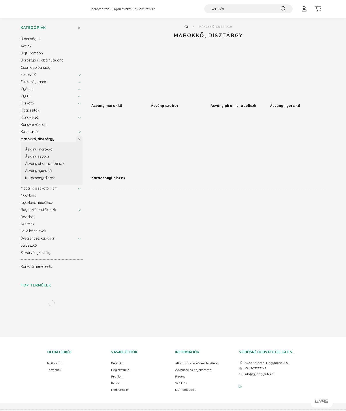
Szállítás (181, 387)
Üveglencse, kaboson (38, 242)
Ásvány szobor (37, 160)
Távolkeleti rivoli (33, 234)
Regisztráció (120, 373)
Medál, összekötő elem (39, 192)
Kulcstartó (29, 135)
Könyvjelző (29, 121)
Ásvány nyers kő (38, 174)
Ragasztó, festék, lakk (38, 213)
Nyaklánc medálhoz (37, 206)
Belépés (117, 367)
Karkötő (27, 106)
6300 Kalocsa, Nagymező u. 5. (266, 366)
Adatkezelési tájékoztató (193, 373)
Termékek (54, 373)
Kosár (115, 387)
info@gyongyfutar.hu (259, 377)
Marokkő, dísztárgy (37, 142)
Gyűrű (25, 99)
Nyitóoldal (54, 367)
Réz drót (28, 220)
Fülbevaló (28, 78)
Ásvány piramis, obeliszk (44, 167)
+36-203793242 (144, 11)
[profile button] (304, 10)
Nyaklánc (28, 199)
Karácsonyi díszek (40, 181)
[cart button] (318, 10)
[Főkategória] (186, 30)
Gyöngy (27, 92)
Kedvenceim (120, 393)
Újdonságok (30, 42)
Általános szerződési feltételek (197, 367)
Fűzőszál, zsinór (33, 85)
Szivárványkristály (35, 256)
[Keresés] (248, 10)
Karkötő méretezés (36, 270)
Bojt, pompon (32, 56)
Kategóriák (33, 31)
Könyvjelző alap (34, 128)
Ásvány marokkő (39, 153)
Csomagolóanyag (35, 71)
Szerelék (27, 227)
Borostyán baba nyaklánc (42, 63)
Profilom (117, 380)
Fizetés (180, 380)
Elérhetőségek (185, 393)
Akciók (26, 49)
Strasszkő (29, 249)
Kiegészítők (30, 114)
